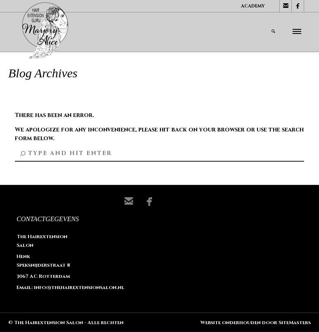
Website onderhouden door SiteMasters (255, 322)
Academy (253, 6)
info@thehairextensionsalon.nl (79, 287)
